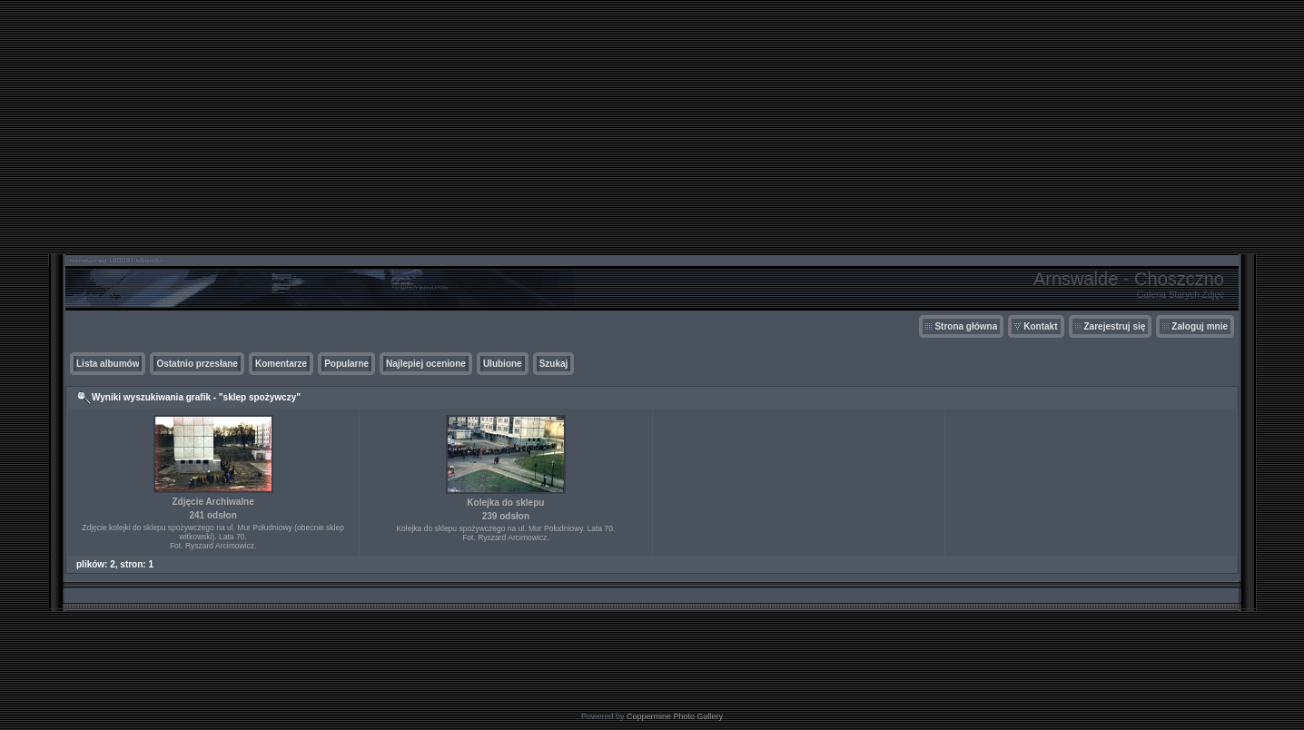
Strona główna (965, 326)
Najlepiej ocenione (426, 364)
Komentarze (281, 364)
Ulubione (502, 364)
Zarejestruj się (1115, 326)
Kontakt (1040, 326)
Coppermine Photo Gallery (675, 716)
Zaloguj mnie (1199, 326)
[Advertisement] (652, 127)
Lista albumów (107, 364)
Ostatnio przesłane (196, 364)
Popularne (346, 364)
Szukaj (553, 364)
